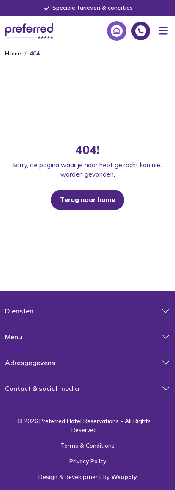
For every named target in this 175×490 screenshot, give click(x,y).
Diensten (19, 311)
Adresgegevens (30, 362)
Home (13, 53)
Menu (13, 336)
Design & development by (87, 477)
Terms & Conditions (87, 445)
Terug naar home (87, 200)
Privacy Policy (87, 461)
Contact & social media (42, 388)
